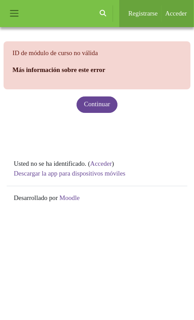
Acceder (176, 13)
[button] (103, 13)
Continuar (97, 104)
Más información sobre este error (58, 69)
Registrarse (143, 13)
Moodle (69, 197)
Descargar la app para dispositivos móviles (69, 173)
